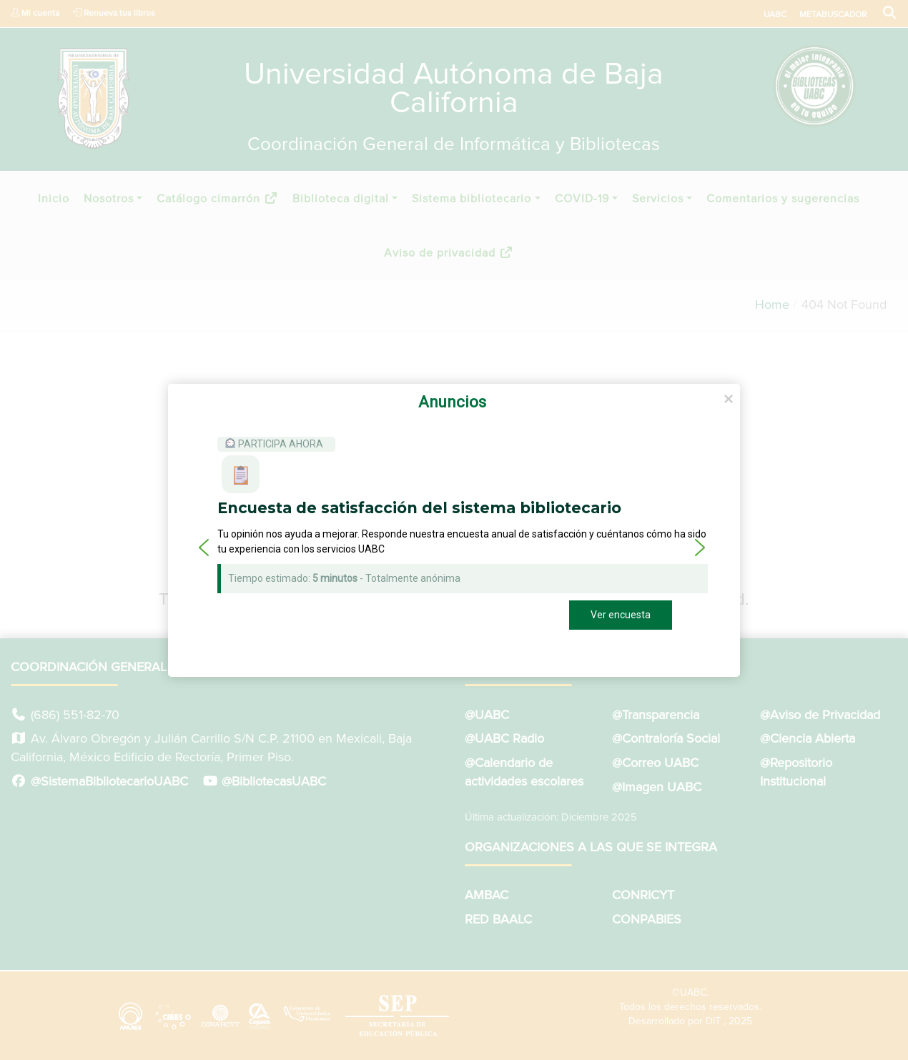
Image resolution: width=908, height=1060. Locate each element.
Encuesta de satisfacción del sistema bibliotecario (419, 508)
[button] (203, 547)
